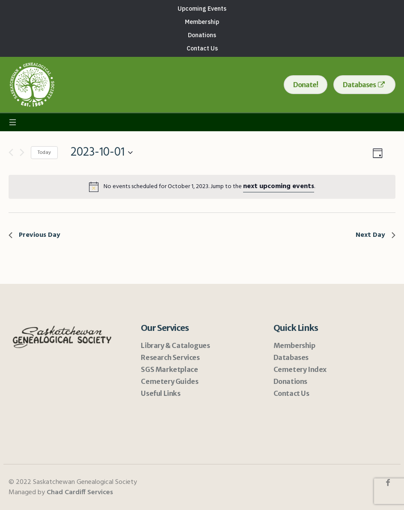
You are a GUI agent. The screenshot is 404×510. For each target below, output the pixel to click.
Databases (291, 357)
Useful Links (160, 393)
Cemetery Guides (169, 381)
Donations (290, 381)
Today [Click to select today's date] (44, 152)
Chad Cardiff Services (80, 492)
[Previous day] (11, 152)
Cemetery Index (300, 369)
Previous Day (34, 235)
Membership (294, 345)
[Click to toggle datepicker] (102, 152)
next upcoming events (278, 186)
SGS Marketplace (169, 369)
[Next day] (22, 152)
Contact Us (291, 393)
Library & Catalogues (175, 345)
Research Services (170, 357)
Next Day (375, 235)
